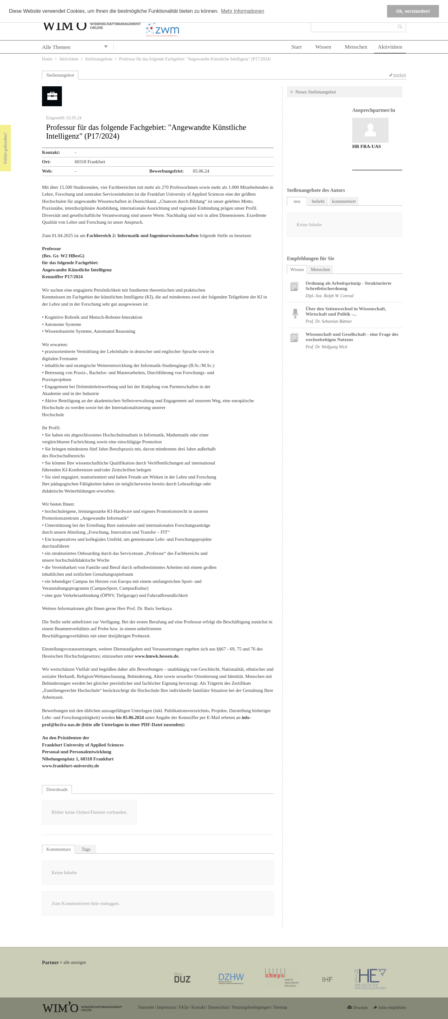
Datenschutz (218, 1007)
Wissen (323, 47)
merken (399, 75)
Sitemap (280, 1007)
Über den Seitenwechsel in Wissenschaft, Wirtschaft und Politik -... (346, 311)
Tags (86, 849)
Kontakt (198, 1007)
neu (297, 201)
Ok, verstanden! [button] (413, 11)
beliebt (318, 201)
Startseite (146, 1007)
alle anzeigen (74, 962)
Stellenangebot (60, 75)
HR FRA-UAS (366, 146)
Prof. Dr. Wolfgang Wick (326, 347)
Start (296, 47)
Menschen (356, 47)
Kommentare (58, 849)
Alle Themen (56, 47)
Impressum (166, 1007)
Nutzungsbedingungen (251, 1007)
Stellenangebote (99, 59)
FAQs (184, 1007)
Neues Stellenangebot (315, 91)
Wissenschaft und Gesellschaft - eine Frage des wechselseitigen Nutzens (352, 337)
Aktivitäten (390, 47)
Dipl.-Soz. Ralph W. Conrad (329, 295)
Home (47, 59)
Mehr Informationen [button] (242, 11)
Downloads (57, 789)
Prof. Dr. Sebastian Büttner (329, 321)
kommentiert (344, 201)
